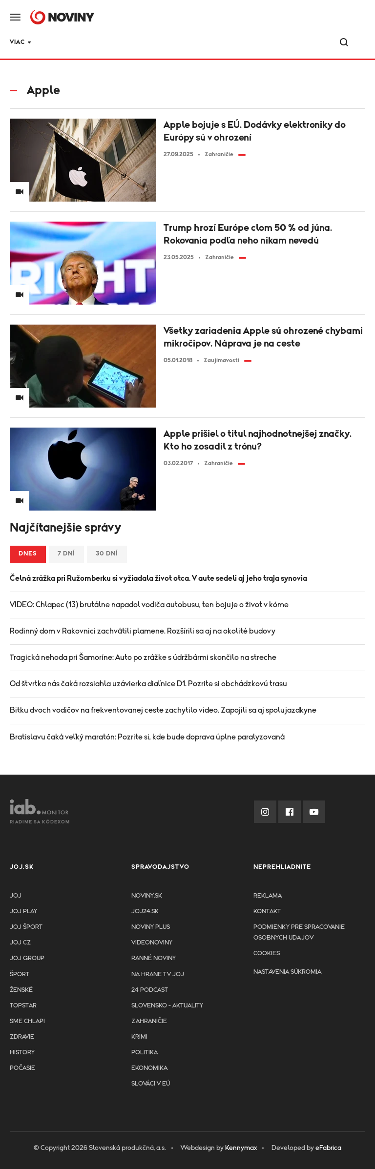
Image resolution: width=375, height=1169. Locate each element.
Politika (144, 1052)
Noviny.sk (146, 896)
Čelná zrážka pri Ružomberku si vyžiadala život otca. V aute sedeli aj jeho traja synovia (158, 578)
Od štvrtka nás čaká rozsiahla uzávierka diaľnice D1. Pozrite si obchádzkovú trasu (148, 684)
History (22, 1052)
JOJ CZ (20, 943)
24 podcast (130, 43)
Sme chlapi (27, 1021)
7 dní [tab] (66, 554)
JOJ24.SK (26, 43)
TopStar (23, 1006)
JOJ (15, 896)
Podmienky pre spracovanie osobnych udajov (299, 932)
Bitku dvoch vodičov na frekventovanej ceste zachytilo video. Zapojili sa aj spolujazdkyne (163, 710)
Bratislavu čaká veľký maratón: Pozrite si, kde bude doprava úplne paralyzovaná (147, 737)
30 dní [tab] (107, 554)
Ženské (21, 990)
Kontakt (267, 911)
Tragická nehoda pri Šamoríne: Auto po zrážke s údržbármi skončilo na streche (143, 657)
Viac (301, 42)
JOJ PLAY (23, 911)
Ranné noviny (153, 958)
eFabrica (328, 1148)
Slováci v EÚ (150, 1084)
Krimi (225, 43)
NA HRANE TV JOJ (157, 974)
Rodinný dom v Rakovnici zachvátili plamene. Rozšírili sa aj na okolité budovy (142, 631)
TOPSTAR (76, 43)
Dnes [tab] (28, 554)
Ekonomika (149, 1068)
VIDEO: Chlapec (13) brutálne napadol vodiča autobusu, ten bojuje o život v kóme (149, 605)
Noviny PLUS (150, 927)
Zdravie (183, 43)
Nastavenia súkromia (287, 972)
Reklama (267, 896)
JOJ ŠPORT (26, 927)
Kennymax (241, 1148)
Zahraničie (149, 1021)
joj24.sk (145, 911)
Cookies (266, 953)
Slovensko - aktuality (167, 1006)
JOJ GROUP (27, 958)
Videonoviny (151, 943)
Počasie (22, 1068)
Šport (264, 43)
